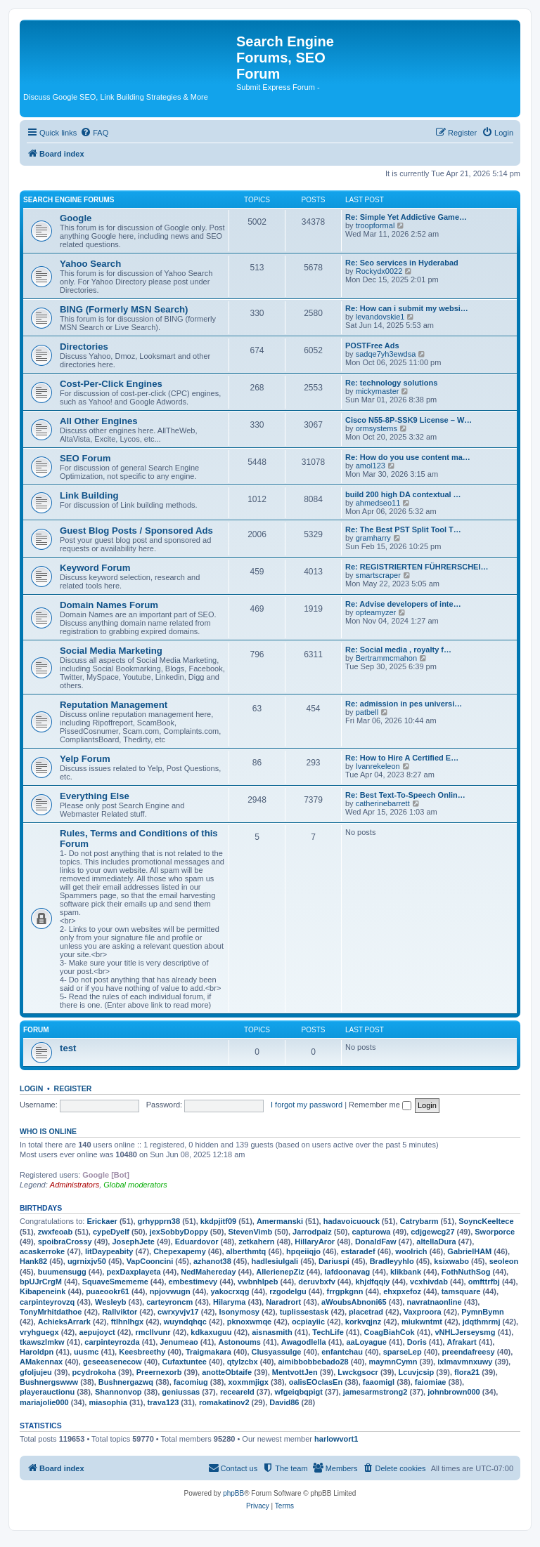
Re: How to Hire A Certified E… (401, 757)
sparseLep (402, 1352)
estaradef (358, 1251)
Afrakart (461, 1342)
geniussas (181, 1392)
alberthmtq (246, 1251)
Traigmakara (208, 1352)
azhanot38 (212, 1261)
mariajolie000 (44, 1402)
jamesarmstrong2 (375, 1392)
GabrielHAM (469, 1251)
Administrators (74, 1184)
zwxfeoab (55, 1231)
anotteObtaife (227, 1372)
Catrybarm (419, 1221)
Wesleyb (110, 1302)
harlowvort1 (336, 1439)
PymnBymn (482, 1312)
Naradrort (283, 1302)
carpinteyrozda (111, 1342)
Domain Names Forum (109, 605)
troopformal (375, 225)
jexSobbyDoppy (179, 1231)
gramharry (373, 538)
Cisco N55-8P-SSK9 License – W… (408, 420)
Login (31, 1088)
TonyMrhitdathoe (51, 1312)
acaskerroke (42, 1251)
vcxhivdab (429, 1281)
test (68, 1048)
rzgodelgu (288, 1291)
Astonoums (239, 1342)
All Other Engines (99, 421)
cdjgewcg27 (432, 1231)
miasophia (108, 1402)
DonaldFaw (376, 1241)
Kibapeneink (42, 1291)
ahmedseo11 (378, 503)
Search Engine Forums (68, 200)
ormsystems (376, 428)
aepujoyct (97, 1332)
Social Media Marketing (111, 650)
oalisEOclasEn (315, 1382)
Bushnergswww (49, 1382)
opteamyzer (376, 612)
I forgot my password (306, 1104)
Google (75, 218)
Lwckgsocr (358, 1372)
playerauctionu (47, 1392)
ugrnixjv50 (87, 1261)
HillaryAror (315, 1241)
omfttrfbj (484, 1281)
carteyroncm (169, 1302)
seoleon (504, 1261)
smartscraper (378, 575)
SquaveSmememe (115, 1281)
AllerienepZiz (280, 1272)
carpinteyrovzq (47, 1302)
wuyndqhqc (185, 1321)
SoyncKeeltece (485, 1221)
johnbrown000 (454, 1392)
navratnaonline (433, 1302)
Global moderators (135, 1184)
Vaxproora (423, 1312)
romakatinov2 (224, 1402)
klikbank (405, 1272)
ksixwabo (451, 1261)
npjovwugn (170, 1291)
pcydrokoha (94, 1372)
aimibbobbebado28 (313, 1361)
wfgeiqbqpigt (299, 1392)
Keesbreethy (142, 1352)
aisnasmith (272, 1332)
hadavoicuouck (351, 1221)
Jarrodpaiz (312, 1231)
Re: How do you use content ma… (407, 457)
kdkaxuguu (211, 1332)
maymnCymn (392, 1361)
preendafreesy (468, 1352)
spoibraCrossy (65, 1241)
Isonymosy (239, 1312)
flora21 (467, 1372)
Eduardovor (197, 1241)
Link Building (89, 495)
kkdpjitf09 (218, 1221)
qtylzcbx (242, 1361)
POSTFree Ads (372, 345)
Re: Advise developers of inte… (403, 604)
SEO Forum (85, 458)
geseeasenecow (112, 1361)
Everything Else (94, 796)
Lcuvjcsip (417, 1372)
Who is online (48, 1131)
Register (73, 1088)
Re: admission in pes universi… (403, 703)
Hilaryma (229, 1302)
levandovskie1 (380, 316)
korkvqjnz (363, 1321)
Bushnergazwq (125, 1382)
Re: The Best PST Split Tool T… (403, 529)
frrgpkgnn (344, 1291)
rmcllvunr (152, 1332)
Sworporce (495, 1231)
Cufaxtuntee (184, 1361)
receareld (237, 1392)
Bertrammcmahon (386, 658)
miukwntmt (421, 1321)
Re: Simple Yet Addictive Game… (406, 217)
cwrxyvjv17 (178, 1312)
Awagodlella (303, 1342)
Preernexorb (159, 1372)
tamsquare (461, 1291)
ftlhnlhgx (127, 1321)
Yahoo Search (90, 263)
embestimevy (193, 1281)
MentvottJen (295, 1372)
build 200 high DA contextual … (403, 494)
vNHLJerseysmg (465, 1332)
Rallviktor (119, 1312)
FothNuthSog (466, 1272)
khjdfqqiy (372, 1281)
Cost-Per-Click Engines (111, 383)
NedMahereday (208, 1272)
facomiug (191, 1382)
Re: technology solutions (391, 382)
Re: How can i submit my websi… (406, 308)
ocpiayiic (308, 1321)
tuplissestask (304, 1312)
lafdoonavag (347, 1272)
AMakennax (41, 1361)
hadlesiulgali (275, 1261)
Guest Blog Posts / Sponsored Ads (136, 530)
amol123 (370, 465)
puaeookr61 (107, 1291)
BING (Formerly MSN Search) (124, 309)
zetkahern (256, 1241)
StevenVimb (251, 1231)
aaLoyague (366, 1342)
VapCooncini (150, 1261)
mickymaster (377, 391)
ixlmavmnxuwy (464, 1361)
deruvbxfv (316, 1281)
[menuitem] (94, 132)
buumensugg (62, 1272)
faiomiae (430, 1382)
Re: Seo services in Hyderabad (401, 262)
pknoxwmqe (249, 1321)
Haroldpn (36, 1352)
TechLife (327, 1332)
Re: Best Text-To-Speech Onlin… (405, 795)
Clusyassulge (277, 1352)
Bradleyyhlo (392, 1261)
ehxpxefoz (402, 1291)
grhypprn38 (159, 1221)
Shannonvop (118, 1392)
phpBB (233, 1493)
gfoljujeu (36, 1372)
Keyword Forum (95, 567)
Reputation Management (113, 704)
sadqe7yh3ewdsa (386, 354)
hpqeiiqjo (303, 1251)
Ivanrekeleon (378, 766)
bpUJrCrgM (41, 1281)
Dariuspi (334, 1261)
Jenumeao (179, 1342)
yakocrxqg (229, 1291)
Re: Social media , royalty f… (398, 649)
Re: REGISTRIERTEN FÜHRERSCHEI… (417, 566)
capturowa (371, 1231)
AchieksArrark (64, 1321)
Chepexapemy (179, 1251)
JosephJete (133, 1241)
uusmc (86, 1352)
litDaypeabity (109, 1251)
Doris (417, 1342)
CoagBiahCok (389, 1332)
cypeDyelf (111, 1231)
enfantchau (342, 1352)
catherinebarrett (383, 803)
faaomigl (378, 1382)
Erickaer (101, 1221)
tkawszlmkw (42, 1342)
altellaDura (436, 1241)
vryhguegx (39, 1332)
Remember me (380, 1104)
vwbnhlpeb (258, 1281)
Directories (84, 346)
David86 (284, 1402)
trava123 (163, 1402)
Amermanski (280, 1221)
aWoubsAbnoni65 (354, 1302)
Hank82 (33, 1261)
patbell (367, 712)
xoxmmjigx (248, 1382)
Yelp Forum (85, 758)
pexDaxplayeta (133, 1272)
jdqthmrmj (482, 1321)
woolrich (411, 1251)
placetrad (366, 1312)
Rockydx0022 (379, 271)
